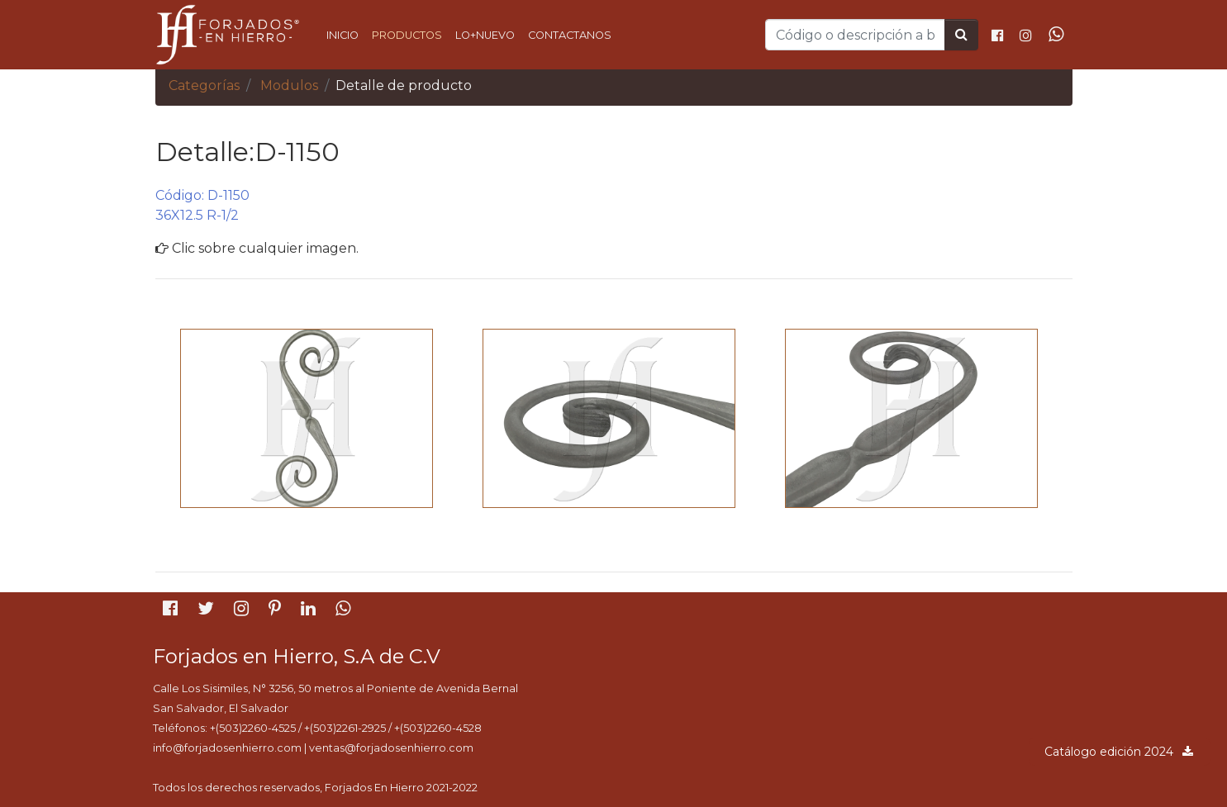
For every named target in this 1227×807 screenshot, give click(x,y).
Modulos (289, 85)
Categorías (204, 85)
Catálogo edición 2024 (1119, 751)
